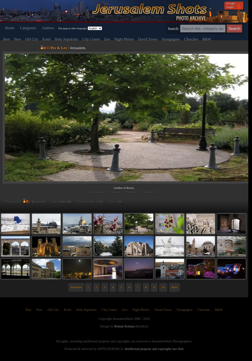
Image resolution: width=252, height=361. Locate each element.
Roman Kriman (124, 326)
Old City (31, 39)
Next (174, 287)
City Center (91, 39)
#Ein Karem (97, 192)
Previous (76, 287)
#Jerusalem (132, 192)
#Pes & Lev (151, 192)
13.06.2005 (65, 201)
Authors (48, 28)
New (17, 39)
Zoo (107, 39)
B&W (206, 39)
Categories (28, 28)
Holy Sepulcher (67, 39)
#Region (115, 192)
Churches (191, 39)
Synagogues (171, 39)
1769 (100, 201)
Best (6, 39)
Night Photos (124, 39)
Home (9, 28)
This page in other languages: (73, 28)
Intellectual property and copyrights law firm (154, 349)
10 (163, 287)
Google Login (231, 5)
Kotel (46, 39)
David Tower (148, 39)
